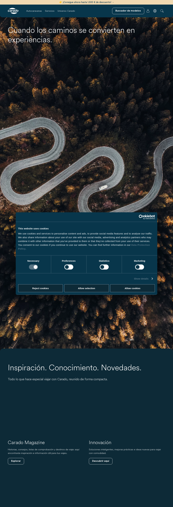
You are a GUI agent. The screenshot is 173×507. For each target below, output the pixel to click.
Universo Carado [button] (66, 10)
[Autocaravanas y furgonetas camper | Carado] (13, 11)
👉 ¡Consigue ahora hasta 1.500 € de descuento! (86, 2)
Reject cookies (40, 288)
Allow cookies (132, 288)
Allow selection (86, 288)
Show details (141, 278)
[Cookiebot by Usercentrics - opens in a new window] (141, 217)
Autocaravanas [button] (34, 10)
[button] (155, 11)
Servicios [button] (49, 10)
